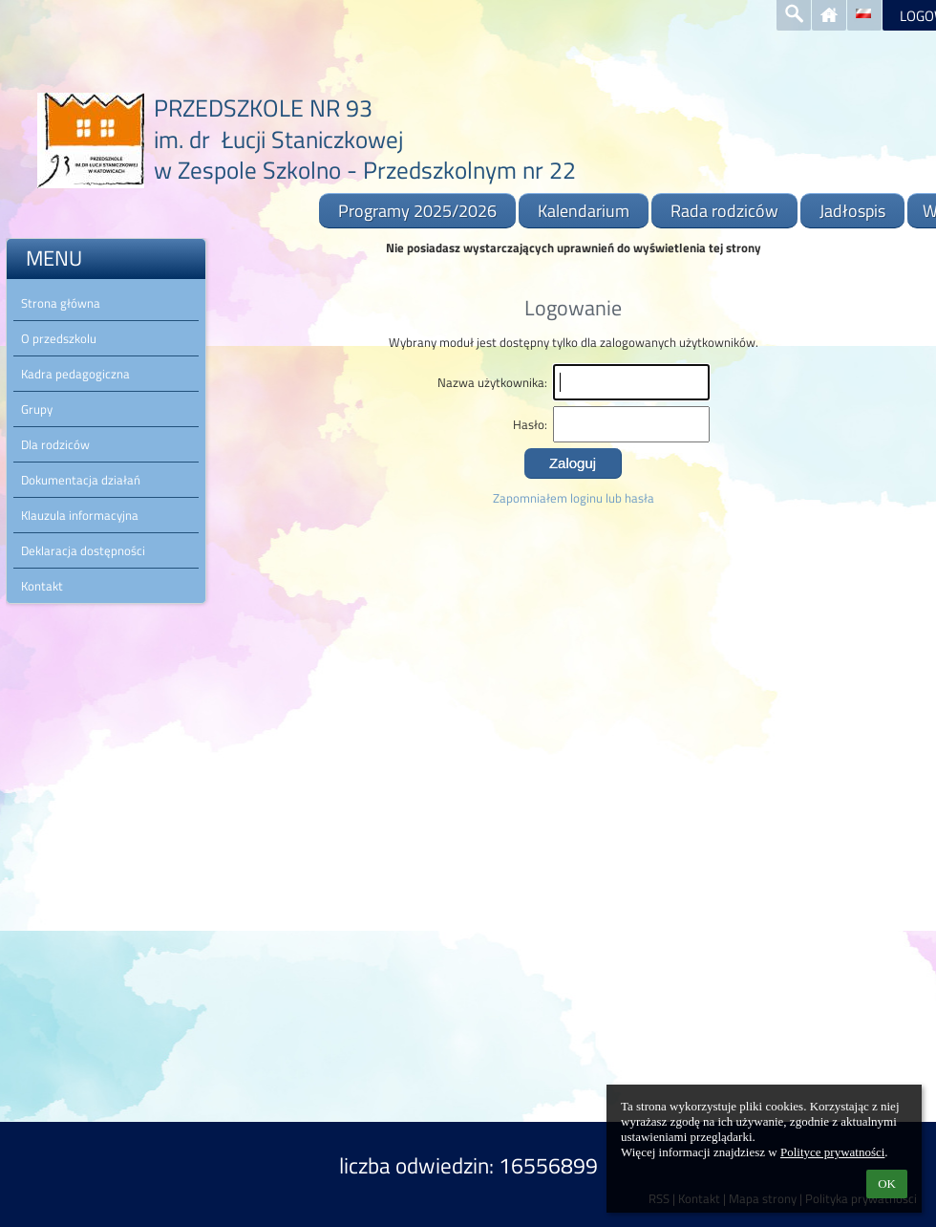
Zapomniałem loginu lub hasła (573, 497)
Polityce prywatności (832, 1152)
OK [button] (887, 1183)
